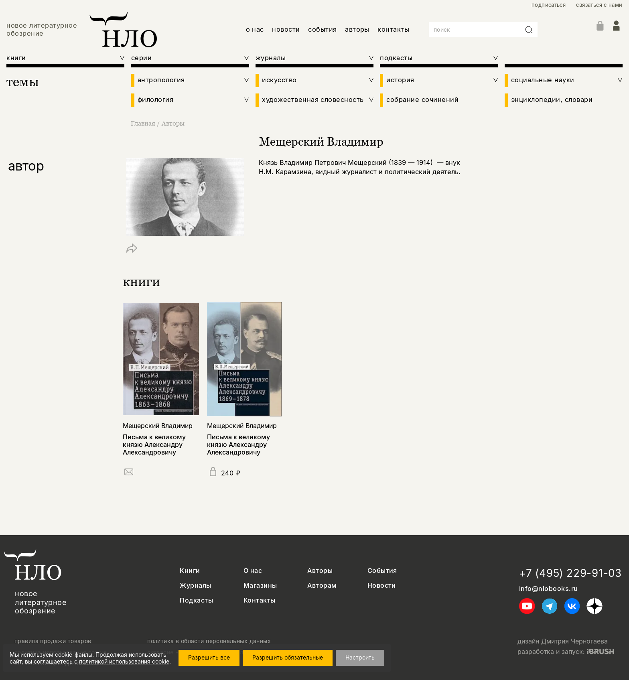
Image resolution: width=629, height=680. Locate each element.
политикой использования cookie (124, 661)
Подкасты (196, 600)
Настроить (364, 657)
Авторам (322, 585)
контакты (393, 29)
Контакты (259, 600)
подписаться (549, 5)
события (322, 29)
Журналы (195, 585)
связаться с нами (599, 5)
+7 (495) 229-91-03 (570, 573)
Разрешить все (213, 657)
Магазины (260, 585)
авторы (357, 29)
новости (286, 29)
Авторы (173, 123)
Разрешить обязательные (291, 657)
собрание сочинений (422, 100)
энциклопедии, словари (551, 100)
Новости (381, 585)
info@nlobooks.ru (548, 589)
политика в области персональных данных (209, 641)
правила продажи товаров (52, 641)
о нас (255, 29)
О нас (252, 570)
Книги (190, 570)
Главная (144, 123)
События (382, 570)
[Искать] (529, 29)
